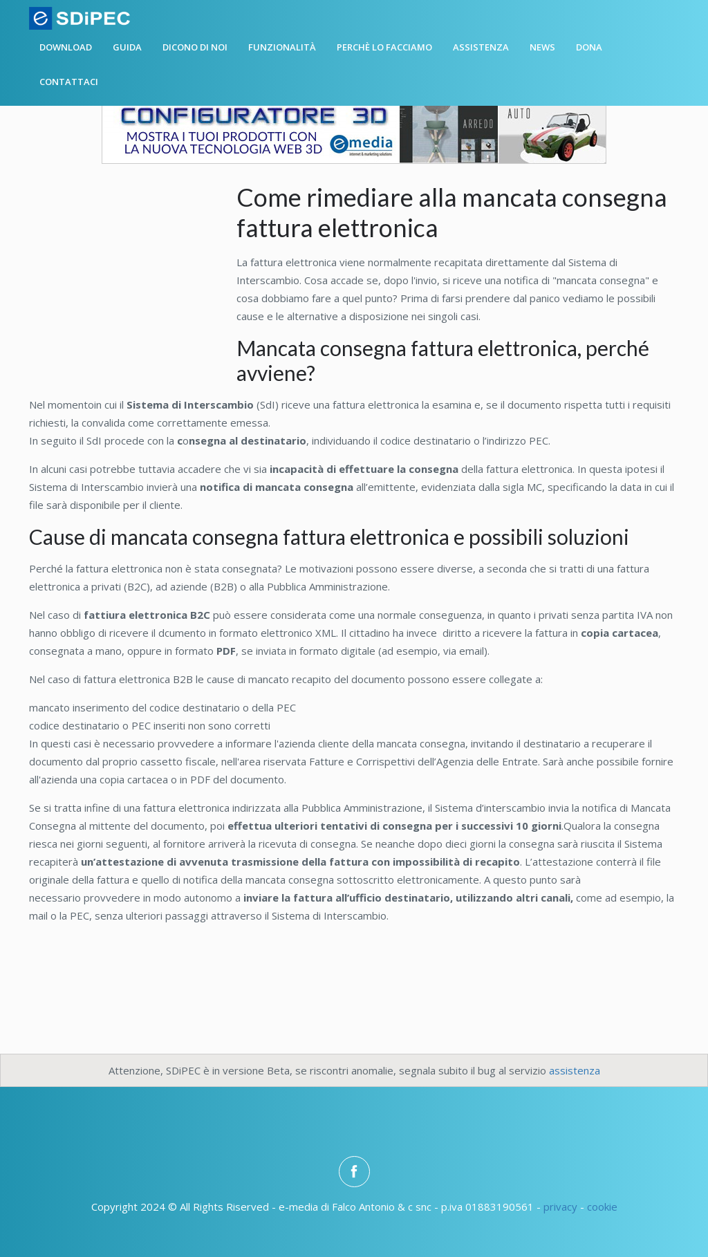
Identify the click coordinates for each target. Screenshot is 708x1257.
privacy (560, 1206)
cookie (602, 1206)
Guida (127, 47)
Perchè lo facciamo (384, 47)
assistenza (574, 1070)
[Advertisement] (133, 275)
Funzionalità (282, 47)
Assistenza (481, 47)
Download (65, 47)
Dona (589, 47)
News (542, 47)
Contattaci (68, 81)
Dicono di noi (194, 47)
